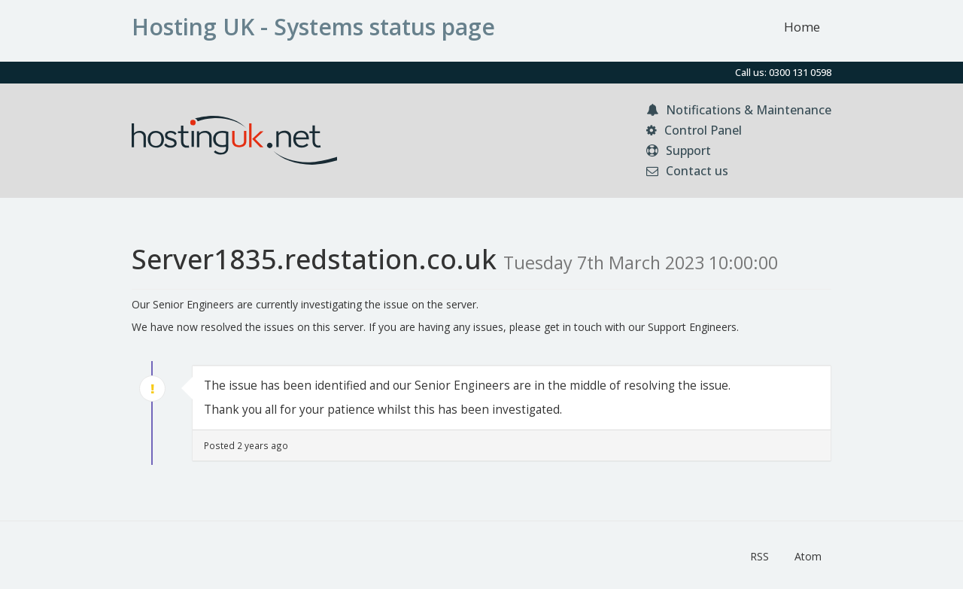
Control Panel (694, 130)
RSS (759, 556)
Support (678, 150)
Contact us (687, 170)
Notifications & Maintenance (738, 110)
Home (802, 26)
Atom (808, 556)
